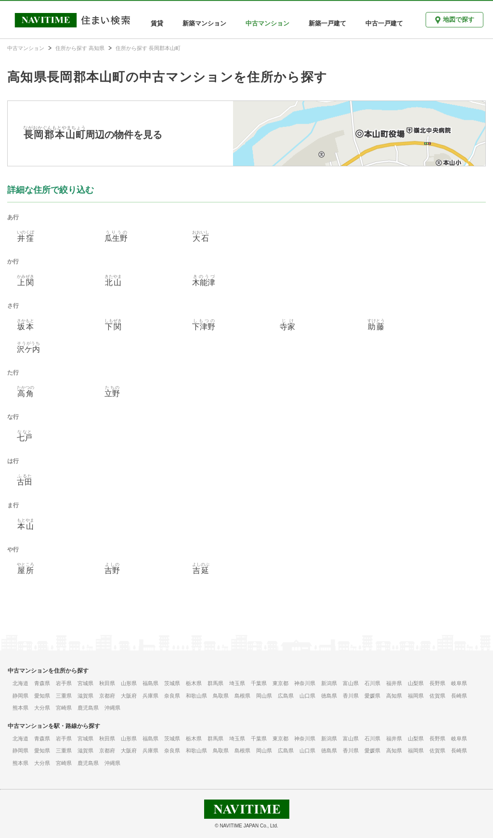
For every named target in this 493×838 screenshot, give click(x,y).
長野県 (437, 683)
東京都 (280, 683)
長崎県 (459, 696)
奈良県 (172, 696)
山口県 (307, 696)
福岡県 (416, 696)
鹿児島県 (88, 708)
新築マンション (204, 23)
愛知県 (42, 696)
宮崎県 (64, 708)
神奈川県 (304, 683)
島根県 (242, 696)
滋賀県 (85, 696)
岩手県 (64, 683)
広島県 (286, 696)
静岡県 (20, 696)
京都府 (107, 696)
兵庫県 (150, 696)
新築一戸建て (327, 23)
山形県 (129, 683)
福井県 (394, 683)
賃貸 (157, 23)
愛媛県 (372, 696)
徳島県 (329, 696)
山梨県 (416, 683)
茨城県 (172, 683)
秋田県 (107, 683)
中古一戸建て (384, 23)
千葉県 (259, 683)
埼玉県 (237, 683)
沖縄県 (112, 708)
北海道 (20, 683)
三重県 (64, 696)
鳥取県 (221, 696)
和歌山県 (196, 696)
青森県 (42, 683)
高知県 (394, 696)
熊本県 (20, 708)
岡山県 (264, 696)
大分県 (42, 708)
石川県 (372, 683)
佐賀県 (437, 696)
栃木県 (194, 683)
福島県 (150, 683)
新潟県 (329, 683)
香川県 (351, 696)
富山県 (351, 683)
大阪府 (129, 696)
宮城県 (85, 683)
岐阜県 (459, 683)
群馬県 (215, 683)
